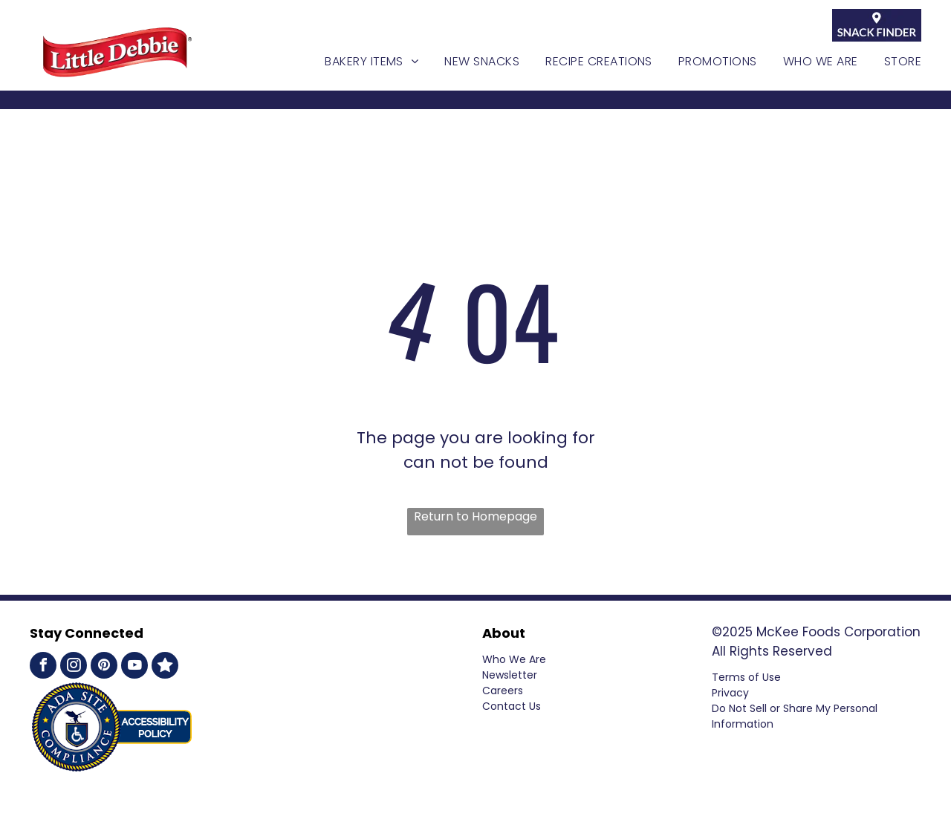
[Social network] (165, 667)
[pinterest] (104, 667)
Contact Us (511, 706)
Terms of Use (746, 677)
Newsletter (509, 675)
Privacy (730, 692)
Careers (502, 690)
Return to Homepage (475, 516)
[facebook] (43, 667)
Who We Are (514, 659)
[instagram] (73, 667)
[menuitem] (358, 61)
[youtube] (134, 667)
